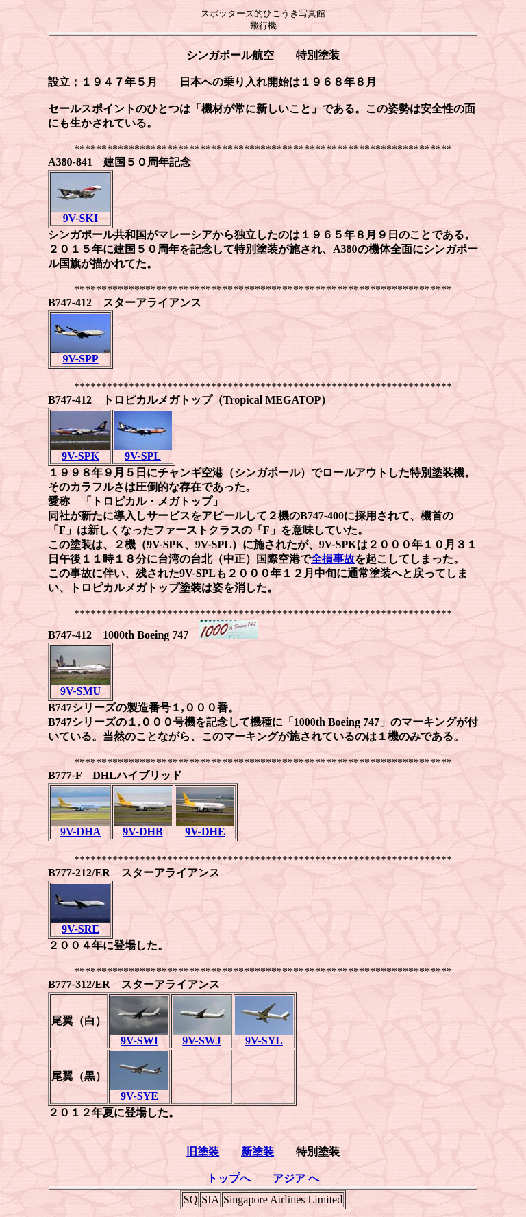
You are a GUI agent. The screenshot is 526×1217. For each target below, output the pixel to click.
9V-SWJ (202, 1035)
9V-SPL (143, 451)
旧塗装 (202, 1151)
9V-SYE (139, 1091)
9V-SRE (80, 924)
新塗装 (257, 1151)
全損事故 (333, 559)
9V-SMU (80, 686)
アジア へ (296, 1178)
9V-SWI (139, 1035)
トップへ (229, 1178)
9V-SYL (264, 1035)
